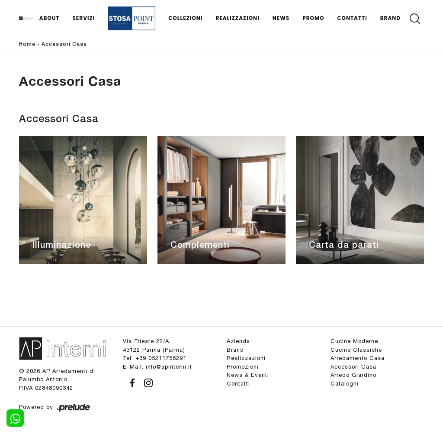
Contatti (352, 18)
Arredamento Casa (358, 358)
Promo (313, 18)
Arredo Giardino (353, 375)
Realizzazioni (237, 18)
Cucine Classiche (356, 350)
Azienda (238, 341)
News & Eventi (248, 375)
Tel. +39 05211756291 (154, 358)
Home (27, 44)
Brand (390, 18)
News (281, 18)
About (49, 18)
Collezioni (185, 18)
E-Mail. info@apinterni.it (157, 366)
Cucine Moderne (354, 341)
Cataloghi (345, 383)
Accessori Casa (64, 44)
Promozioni (243, 366)
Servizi (83, 18)
